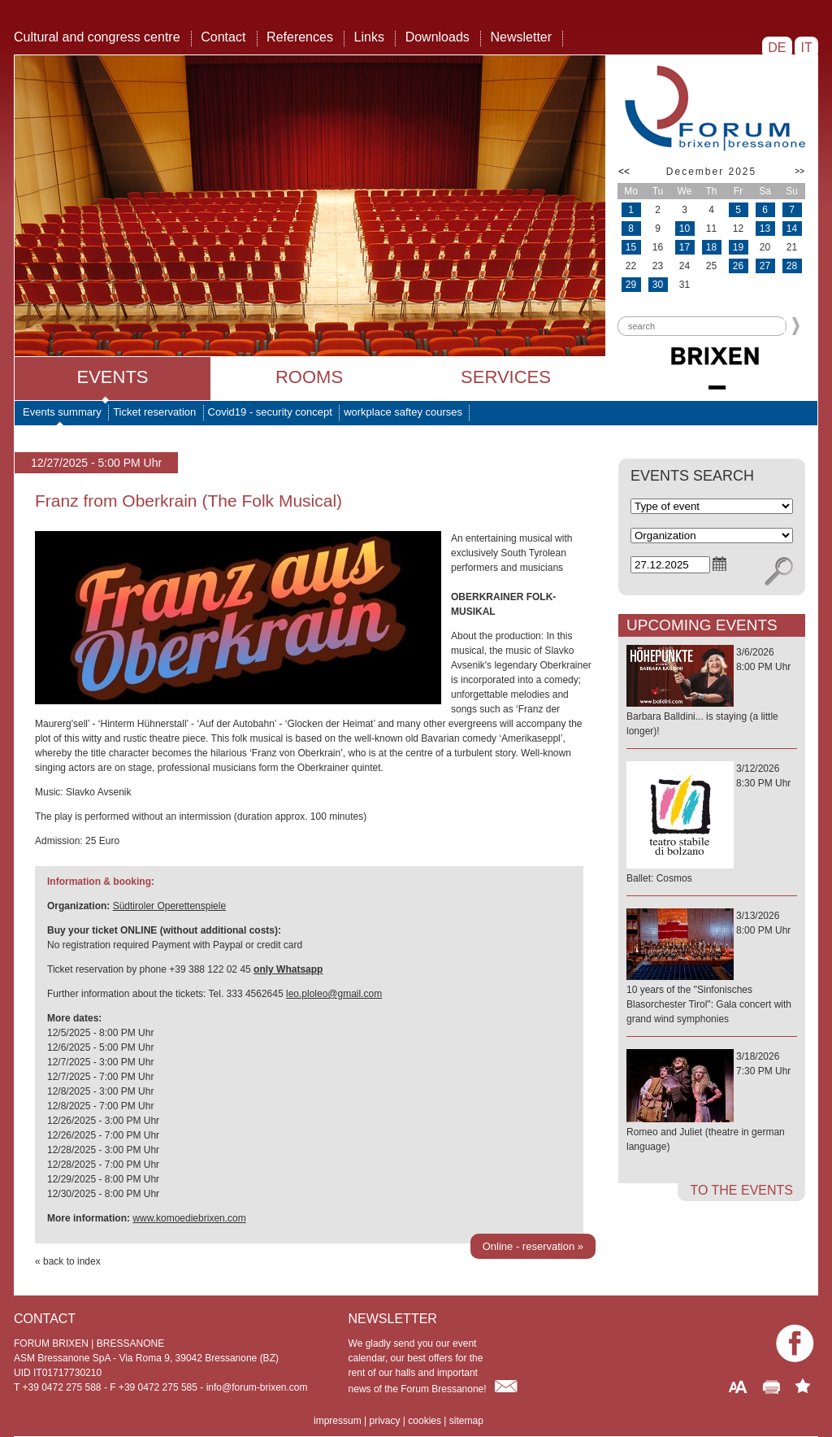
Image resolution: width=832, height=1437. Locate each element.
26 (738, 266)
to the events (741, 1190)
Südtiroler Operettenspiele (169, 906)
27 (765, 266)
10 (684, 228)
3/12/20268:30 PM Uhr (711, 824)
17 (684, 247)
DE (777, 47)
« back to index (68, 1261)
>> (799, 171)
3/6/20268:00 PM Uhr (711, 692)
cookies (424, 1420)
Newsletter (521, 37)
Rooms (309, 377)
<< (624, 171)
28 (791, 266)
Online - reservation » (533, 1246)
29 (631, 284)
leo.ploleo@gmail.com (334, 993)
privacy (384, 1420)
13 (765, 228)
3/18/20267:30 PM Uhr (711, 1102)
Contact (223, 37)
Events (112, 377)
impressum (338, 1420)
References (299, 37)
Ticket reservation (154, 412)
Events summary (62, 412)
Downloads (437, 37)
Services (506, 377)
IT (806, 47)
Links (369, 37)
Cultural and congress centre (97, 37)
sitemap (466, 1420)
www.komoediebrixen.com (188, 1218)
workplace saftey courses (403, 412)
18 (711, 247)
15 (631, 247)
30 (657, 284)
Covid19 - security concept (270, 412)
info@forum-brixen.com (257, 1387)
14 (791, 228)
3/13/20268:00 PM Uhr (711, 968)
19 (738, 247)
